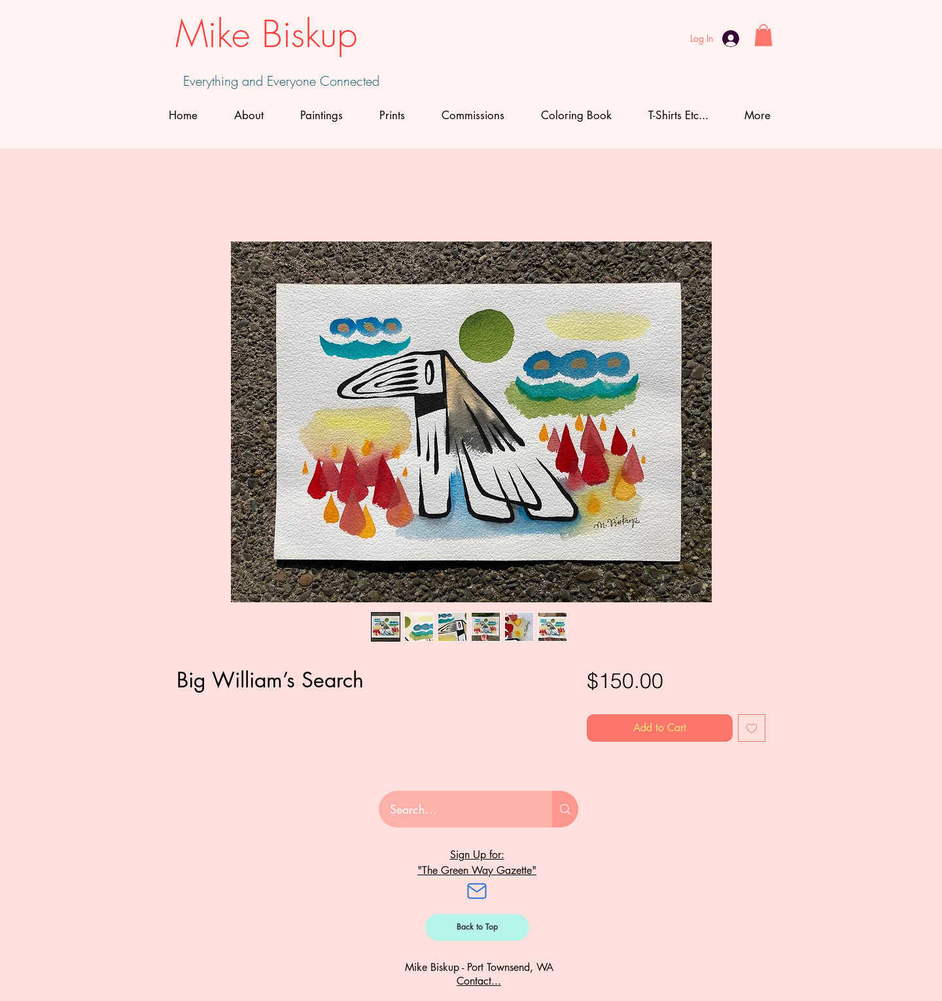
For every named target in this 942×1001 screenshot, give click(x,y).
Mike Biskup (266, 34)
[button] (763, 35)
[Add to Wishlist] (751, 728)
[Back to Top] (477, 927)
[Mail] (477, 891)
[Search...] (457, 809)
